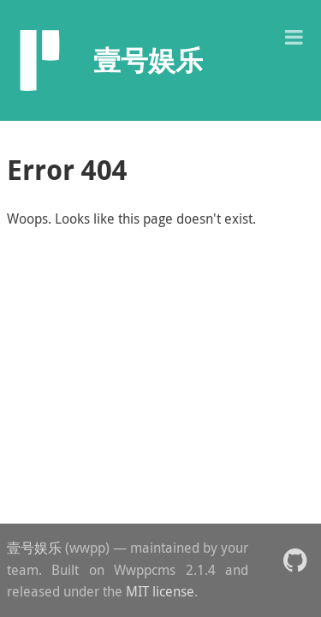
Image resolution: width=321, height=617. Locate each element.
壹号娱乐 (34, 547)
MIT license (160, 591)
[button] (293, 35)
